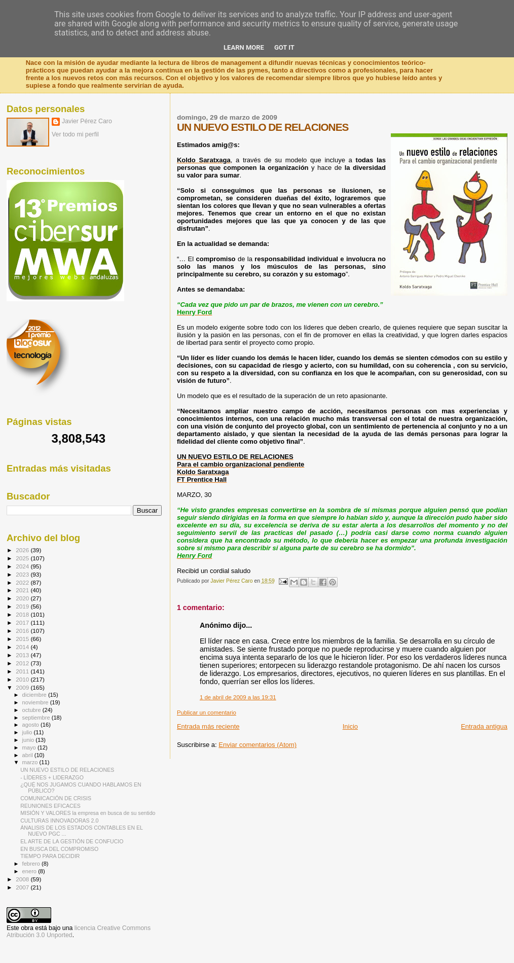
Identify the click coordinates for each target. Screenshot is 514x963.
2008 (23, 879)
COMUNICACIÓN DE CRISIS (55, 798)
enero (30, 871)
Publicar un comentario (206, 712)
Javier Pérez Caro (87, 121)
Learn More (244, 47)
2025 (23, 558)
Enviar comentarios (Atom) (257, 744)
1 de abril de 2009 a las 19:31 (238, 697)
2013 (23, 655)
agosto (31, 725)
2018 (23, 614)
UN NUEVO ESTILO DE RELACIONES (67, 770)
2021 (23, 590)
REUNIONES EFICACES (50, 806)
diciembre (35, 695)
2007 (23, 887)
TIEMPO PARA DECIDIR (50, 856)
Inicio (350, 726)
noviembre (36, 702)
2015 (23, 638)
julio (28, 732)
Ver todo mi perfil (75, 134)
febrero (32, 864)
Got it (284, 47)
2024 (23, 566)
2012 (23, 663)
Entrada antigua (484, 726)
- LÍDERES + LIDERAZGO (52, 777)
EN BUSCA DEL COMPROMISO (59, 849)
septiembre (37, 718)
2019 (23, 606)
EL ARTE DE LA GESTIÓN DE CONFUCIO (71, 841)
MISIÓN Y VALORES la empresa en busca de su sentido (87, 813)
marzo (31, 762)
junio (29, 740)
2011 (23, 671)
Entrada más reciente (208, 726)
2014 (23, 647)
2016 (23, 630)
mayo (30, 747)
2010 (23, 679)
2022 (23, 582)
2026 (23, 550)
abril (28, 755)
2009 (23, 687)
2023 (23, 574)
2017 (23, 622)
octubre (32, 710)
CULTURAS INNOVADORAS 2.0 (59, 820)
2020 (23, 598)
